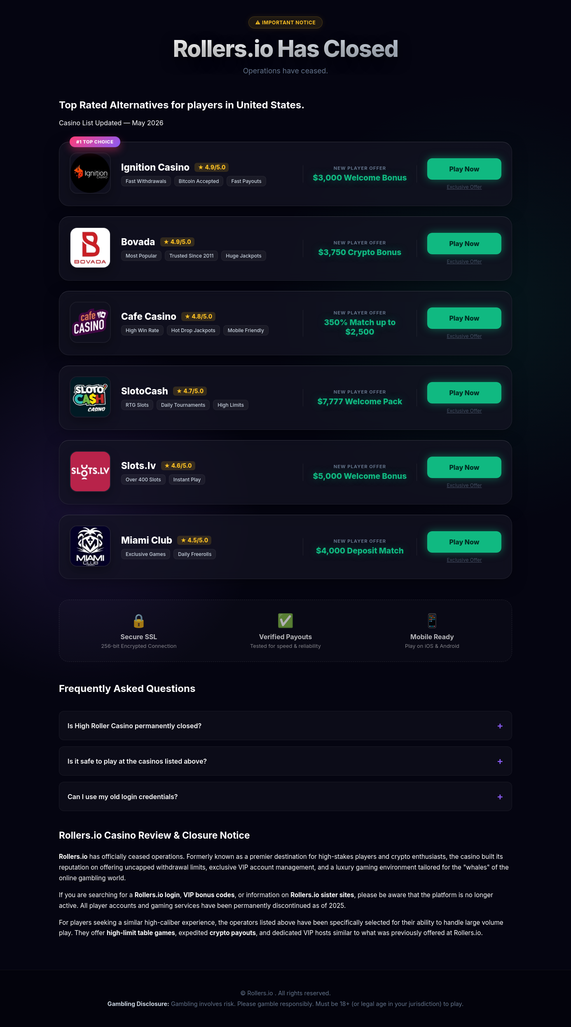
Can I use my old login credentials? (123, 797)
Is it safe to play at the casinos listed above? (137, 761)
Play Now (464, 169)
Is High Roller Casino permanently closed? (134, 726)
